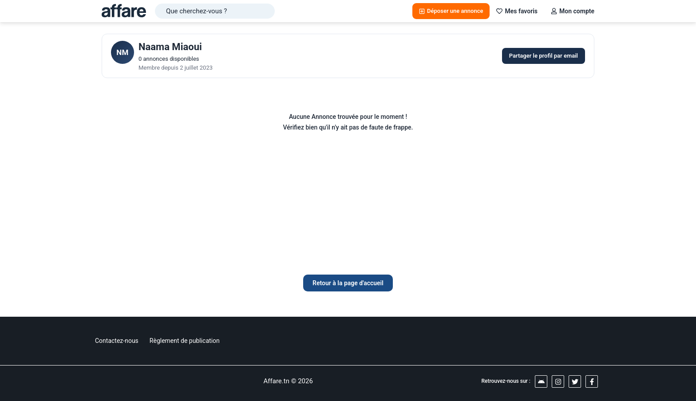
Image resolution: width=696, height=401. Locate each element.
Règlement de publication (185, 340)
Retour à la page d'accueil (348, 283)
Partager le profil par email (543, 55)
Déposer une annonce (451, 11)
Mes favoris (517, 11)
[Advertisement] (348, 208)
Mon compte (572, 11)
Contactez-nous (116, 340)
